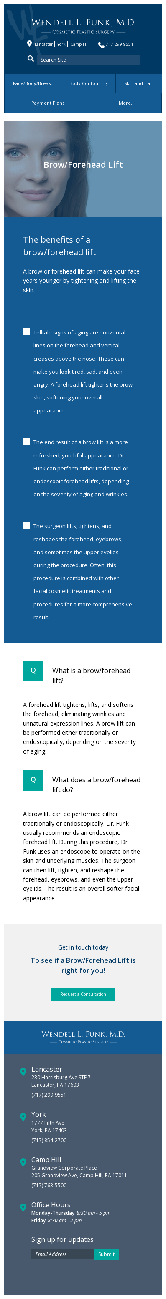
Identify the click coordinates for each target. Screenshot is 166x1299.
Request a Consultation (83, 994)
